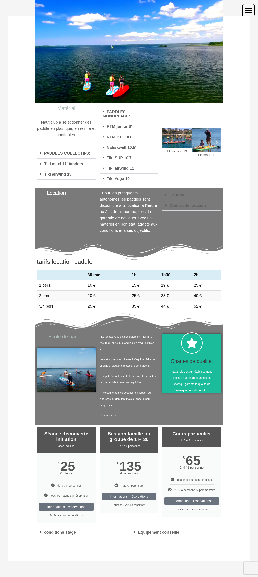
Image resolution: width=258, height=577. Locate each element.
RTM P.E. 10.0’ (120, 137)
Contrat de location (188, 205)
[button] (248, 10)
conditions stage (60, 532)
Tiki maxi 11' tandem (63, 163)
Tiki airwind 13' (58, 174)
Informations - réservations (66, 507)
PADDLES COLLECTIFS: (67, 153)
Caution (177, 195)
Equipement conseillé (159, 532)
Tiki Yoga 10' (119, 178)
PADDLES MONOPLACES (117, 114)
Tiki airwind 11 (120, 168)
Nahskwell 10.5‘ (121, 147)
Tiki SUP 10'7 (119, 157)
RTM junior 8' (119, 127)
